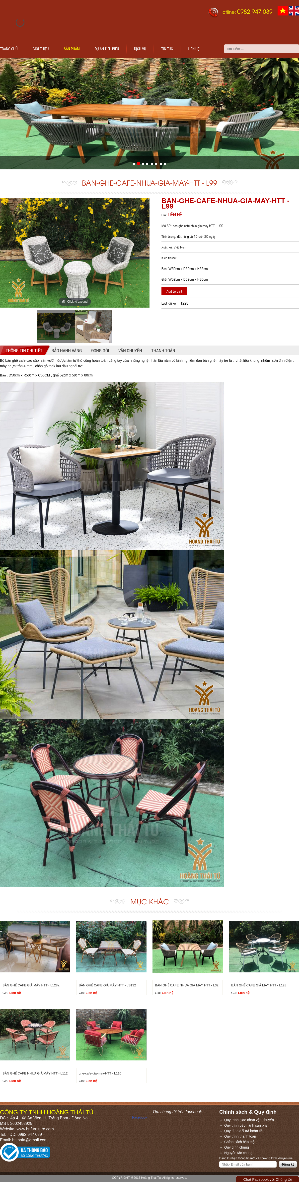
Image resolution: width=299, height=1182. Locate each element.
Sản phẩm (72, 48)
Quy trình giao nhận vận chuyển (249, 1120)
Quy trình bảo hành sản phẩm (247, 1125)
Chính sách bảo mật (240, 1142)
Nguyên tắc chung (238, 1153)
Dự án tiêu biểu (107, 48)
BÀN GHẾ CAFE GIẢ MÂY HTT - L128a (30, 985)
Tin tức (167, 48)
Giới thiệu (41, 48)
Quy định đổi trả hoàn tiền (244, 1131)
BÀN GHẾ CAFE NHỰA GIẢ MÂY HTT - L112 (35, 1073)
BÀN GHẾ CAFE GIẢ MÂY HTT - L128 (258, 985)
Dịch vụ (140, 48)
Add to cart (174, 291)
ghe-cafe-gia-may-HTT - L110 (100, 1073)
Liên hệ (193, 48)
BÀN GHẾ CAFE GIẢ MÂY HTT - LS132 (107, 985)
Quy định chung (236, 1147)
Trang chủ (9, 48)
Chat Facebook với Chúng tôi (267, 1179)
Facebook (139, 1117)
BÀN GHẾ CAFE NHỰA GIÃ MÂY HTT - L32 (187, 985)
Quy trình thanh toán (240, 1136)
